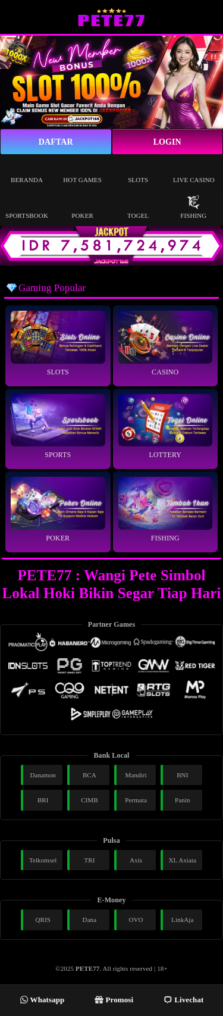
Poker (82, 207)
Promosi (114, 999)
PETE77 (87, 968)
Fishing (193, 207)
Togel (138, 207)
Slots (138, 171)
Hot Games (82, 171)
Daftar (56, 141)
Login (167, 141)
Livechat (183, 999)
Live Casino (194, 171)
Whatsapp (42, 999)
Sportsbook (26, 207)
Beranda (27, 171)
